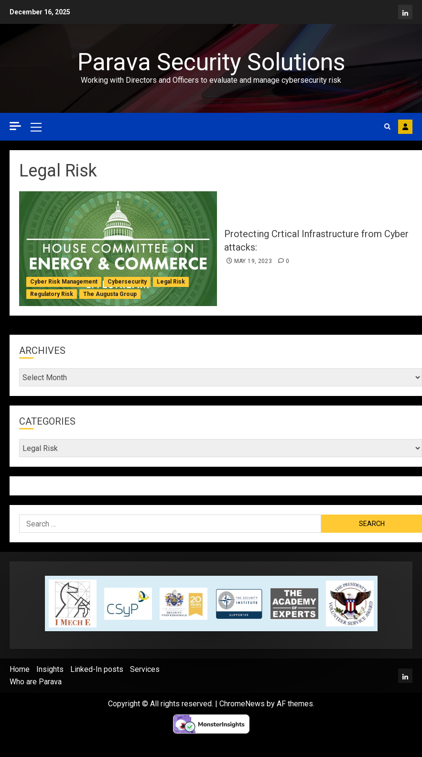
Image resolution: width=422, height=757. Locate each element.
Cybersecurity (127, 281)
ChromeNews (242, 703)
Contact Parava (405, 127)
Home (20, 669)
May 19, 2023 (253, 261)
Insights (50, 669)
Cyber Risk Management (63, 281)
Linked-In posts (96, 669)
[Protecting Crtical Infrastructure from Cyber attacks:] (118, 248)
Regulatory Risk (51, 294)
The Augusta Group (110, 294)
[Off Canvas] (15, 126)
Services (145, 669)
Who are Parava (36, 681)
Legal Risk (171, 281)
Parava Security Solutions (211, 62)
